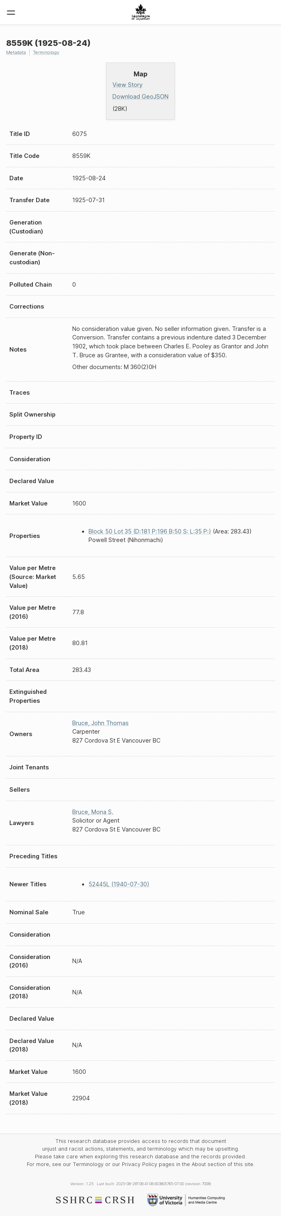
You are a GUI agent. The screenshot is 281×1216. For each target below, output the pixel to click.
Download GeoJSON (140, 96)
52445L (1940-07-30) (119, 884)
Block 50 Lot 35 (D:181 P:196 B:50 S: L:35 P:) (150, 531)
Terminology (46, 52)
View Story (127, 84)
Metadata (16, 52)
